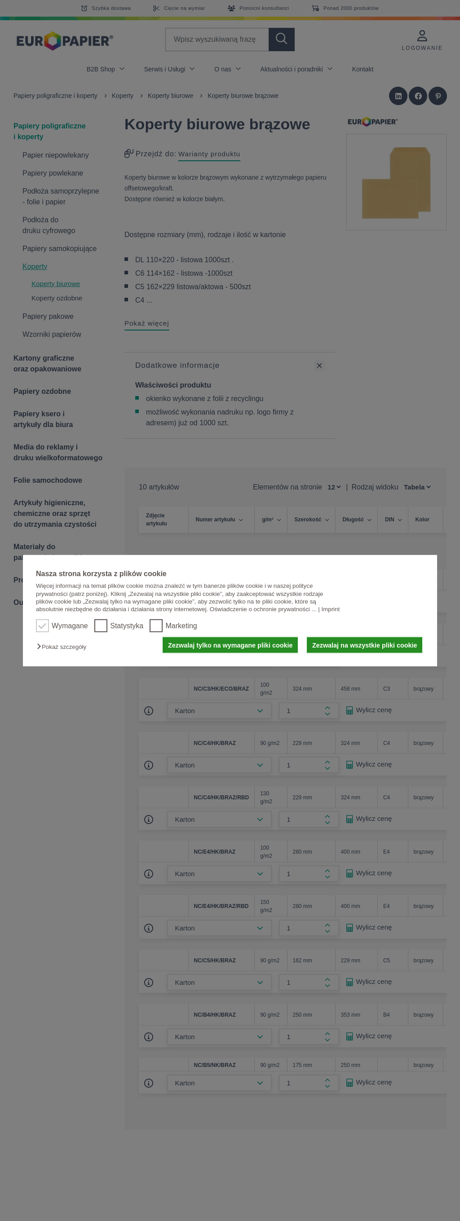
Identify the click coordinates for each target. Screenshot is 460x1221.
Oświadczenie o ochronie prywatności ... (263, 609)
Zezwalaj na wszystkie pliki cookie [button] (364, 644)
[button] (64, 647)
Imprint (330, 609)
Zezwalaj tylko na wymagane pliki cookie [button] (230, 644)
